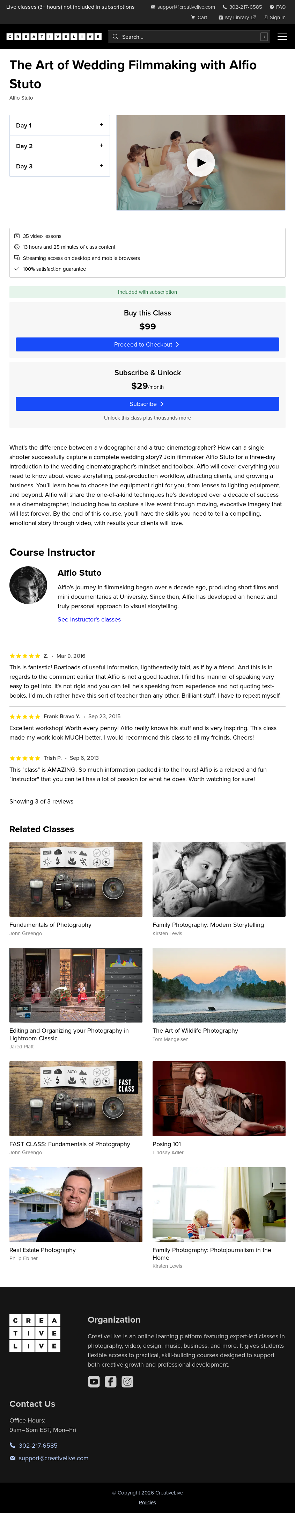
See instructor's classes (89, 619)
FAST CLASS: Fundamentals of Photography (69, 1144)
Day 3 (24, 166)
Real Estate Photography (42, 1249)
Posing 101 (167, 1144)
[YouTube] (94, 1381)
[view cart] (200, 17)
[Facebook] (110, 1381)
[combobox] (189, 36)
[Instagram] (127, 1381)
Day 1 (23, 125)
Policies (147, 1502)
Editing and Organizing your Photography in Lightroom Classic (69, 1034)
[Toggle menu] (282, 36)
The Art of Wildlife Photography (195, 1030)
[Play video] (201, 162)
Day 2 (24, 145)
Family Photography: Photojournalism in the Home (212, 1253)
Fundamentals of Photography (50, 924)
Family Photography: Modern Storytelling (208, 924)
